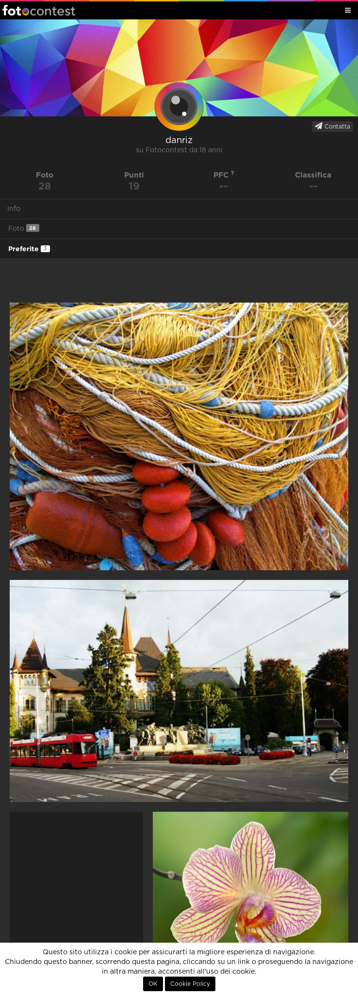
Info (13, 209)
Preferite (29, 249)
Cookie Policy (190, 984)
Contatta (332, 126)
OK (153, 984)
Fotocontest (38, 10)
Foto (23, 228)
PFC (223, 175)
